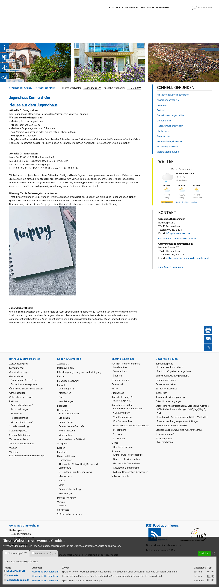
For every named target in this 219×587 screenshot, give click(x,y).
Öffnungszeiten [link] (17, 392)
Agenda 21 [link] (63, 363)
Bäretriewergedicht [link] (69, 413)
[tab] (16, 553)
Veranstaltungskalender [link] (21, 443)
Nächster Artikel (46, 87)
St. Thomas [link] (119, 438)
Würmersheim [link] (66, 434)
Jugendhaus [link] (118, 392)
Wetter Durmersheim (182, 169)
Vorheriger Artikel (20, 87)
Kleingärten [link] (65, 392)
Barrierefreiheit (159, 7)
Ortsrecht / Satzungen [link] (21, 397)
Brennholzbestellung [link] (70, 489)
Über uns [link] (117, 375)
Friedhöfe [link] (62, 405)
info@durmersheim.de (178, 233)
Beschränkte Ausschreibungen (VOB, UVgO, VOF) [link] (182, 416)
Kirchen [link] (61, 447)
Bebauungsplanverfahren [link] (170, 367)
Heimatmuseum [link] (67, 430)
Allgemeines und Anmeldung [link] (128, 408)
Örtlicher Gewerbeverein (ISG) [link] (171, 425)
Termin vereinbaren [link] (19, 439)
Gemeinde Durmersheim (45, 571)
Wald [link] (61, 484)
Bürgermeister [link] (16, 367)
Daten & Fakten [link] (65, 367)
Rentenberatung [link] (19, 417)
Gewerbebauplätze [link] (166, 384)
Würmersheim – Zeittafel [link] (72, 439)
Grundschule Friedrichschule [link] (128, 454)
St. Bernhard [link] (119, 429)
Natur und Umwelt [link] (67, 456)
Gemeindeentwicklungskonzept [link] (172, 375)
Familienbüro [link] (120, 367)
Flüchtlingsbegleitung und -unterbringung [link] (79, 372)
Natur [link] (62, 397)
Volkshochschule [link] (120, 476)
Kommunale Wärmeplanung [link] (170, 397)
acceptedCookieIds (18, 579)
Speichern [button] (204, 553)
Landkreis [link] (62, 452)
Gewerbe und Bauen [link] (166, 380)
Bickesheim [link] (65, 417)
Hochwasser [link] (65, 459)
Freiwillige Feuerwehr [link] (68, 380)
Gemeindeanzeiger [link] (19, 372)
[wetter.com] (167, 203)
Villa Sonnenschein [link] (123, 421)
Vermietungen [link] (66, 401)
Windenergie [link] (65, 493)
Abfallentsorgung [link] (18, 363)
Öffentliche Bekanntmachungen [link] (26, 388)
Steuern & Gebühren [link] (19, 434)
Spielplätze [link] (63, 509)
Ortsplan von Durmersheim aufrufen (177, 238)
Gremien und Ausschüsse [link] (24, 380)
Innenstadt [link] (161, 392)
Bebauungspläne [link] (164, 363)
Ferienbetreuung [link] (120, 380)
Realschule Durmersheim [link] (126, 467)
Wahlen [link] (13, 447)
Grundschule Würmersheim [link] (127, 459)
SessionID (12, 575)
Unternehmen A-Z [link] (165, 434)
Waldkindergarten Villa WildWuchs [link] (131, 425)
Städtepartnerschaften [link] (69, 514)
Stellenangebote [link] (18, 430)
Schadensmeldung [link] (19, 426)
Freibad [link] (61, 376)
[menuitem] (176, 7)
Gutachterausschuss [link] (166, 388)
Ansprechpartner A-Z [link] (22, 404)
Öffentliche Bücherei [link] (122, 447)
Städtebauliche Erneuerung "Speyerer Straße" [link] (179, 429)
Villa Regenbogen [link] (122, 416)
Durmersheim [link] (66, 422)
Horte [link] (115, 388)
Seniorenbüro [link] (120, 371)
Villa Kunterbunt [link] (121, 412)
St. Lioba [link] (117, 434)
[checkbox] (6, 553)
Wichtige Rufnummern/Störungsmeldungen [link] (27, 453)
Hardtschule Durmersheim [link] (126, 463)
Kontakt (114, 7)
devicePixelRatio (16, 571)
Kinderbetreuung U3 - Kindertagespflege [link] (123, 398)
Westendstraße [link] (165, 441)
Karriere (128, 7)
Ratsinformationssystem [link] (24, 384)
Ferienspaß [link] (117, 384)
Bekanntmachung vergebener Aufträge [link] (177, 421)
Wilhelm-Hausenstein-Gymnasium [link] (130, 471)
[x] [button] (214, 553)
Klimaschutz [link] (65, 476)
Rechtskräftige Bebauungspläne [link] (174, 371)
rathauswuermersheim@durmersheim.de (188, 258)
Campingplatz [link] (66, 388)
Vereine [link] (62, 505)
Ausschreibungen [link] (20, 409)
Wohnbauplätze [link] (164, 438)
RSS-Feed (141, 7)
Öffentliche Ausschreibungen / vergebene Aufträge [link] (182, 405)
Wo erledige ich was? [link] (22, 422)
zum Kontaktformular (169, 266)
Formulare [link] (16, 413)
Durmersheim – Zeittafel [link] (71, 426)
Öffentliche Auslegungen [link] (168, 401)
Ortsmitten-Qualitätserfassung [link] (75, 471)
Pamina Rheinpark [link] (66, 497)
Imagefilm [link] (62, 443)
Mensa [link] (115, 442)
